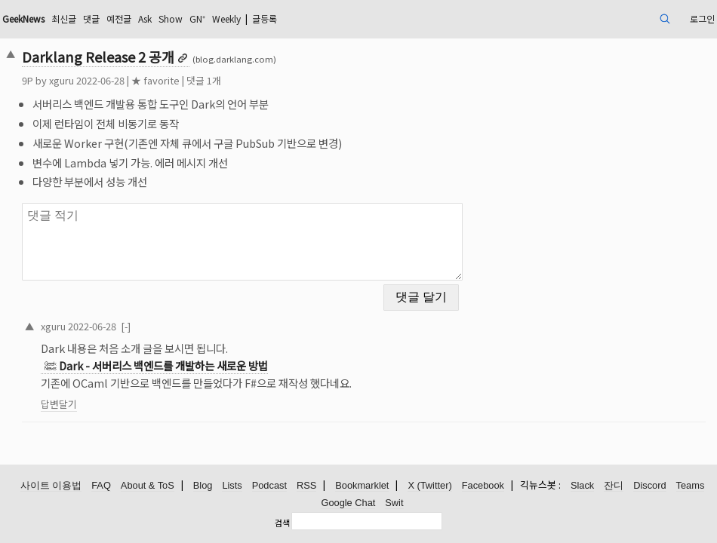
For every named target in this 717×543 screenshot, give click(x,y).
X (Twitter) (429, 486)
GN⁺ (304, 18)
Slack (582, 486)
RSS (306, 486)
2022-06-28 (160, 316)
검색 (282, 523)
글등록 (386, 18)
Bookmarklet (362, 486)
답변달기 (127, 395)
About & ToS (147, 486)
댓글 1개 (271, 80)
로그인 (628, 18)
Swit (394, 503)
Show (273, 18)
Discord (649, 486)
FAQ (101, 486)
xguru (129, 80)
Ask (243, 18)
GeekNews (101, 18)
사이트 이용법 (51, 486)
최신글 (150, 18)
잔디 (613, 486)
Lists (232, 486)
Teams (690, 486)
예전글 (212, 18)
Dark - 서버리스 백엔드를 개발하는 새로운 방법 (231, 356)
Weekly (339, 18)
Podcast (269, 486)
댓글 (181, 18)
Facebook (483, 486)
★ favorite (223, 80)
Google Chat (348, 503)
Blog (203, 486)
